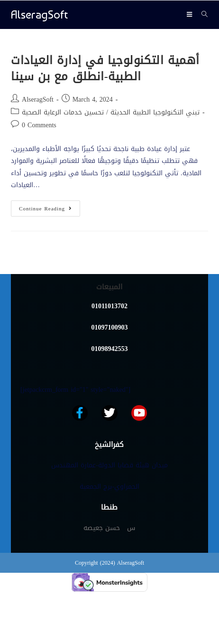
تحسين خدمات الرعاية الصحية (63, 112)
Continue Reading (49, 207)
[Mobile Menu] (190, 14)
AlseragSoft (39, 14)
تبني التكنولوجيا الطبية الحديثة (155, 112)
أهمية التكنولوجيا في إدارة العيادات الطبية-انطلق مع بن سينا (105, 68)
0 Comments (39, 125)
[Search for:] (201, 14)
